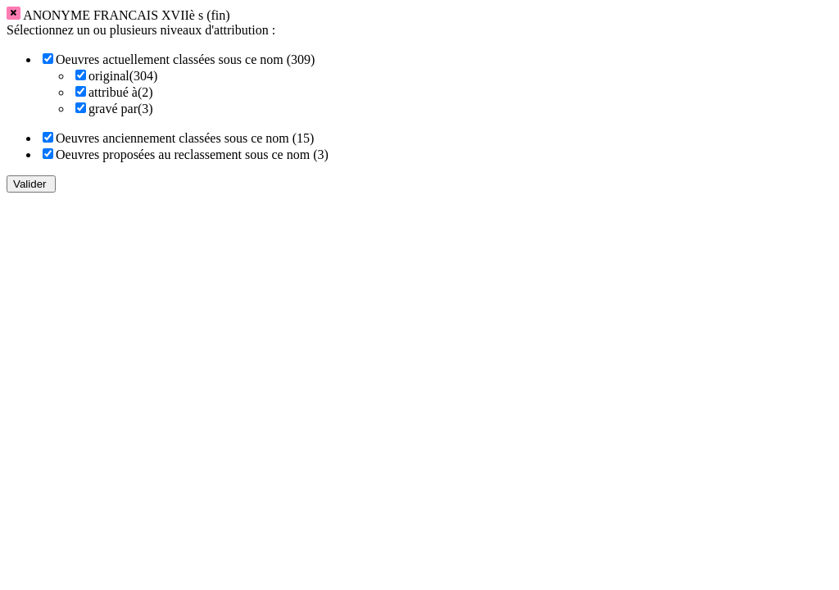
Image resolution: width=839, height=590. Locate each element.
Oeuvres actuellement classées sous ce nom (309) (185, 59)
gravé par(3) (120, 109)
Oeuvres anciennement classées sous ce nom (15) (185, 138)
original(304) (122, 76)
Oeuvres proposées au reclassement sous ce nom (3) (192, 154)
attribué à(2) (120, 92)
